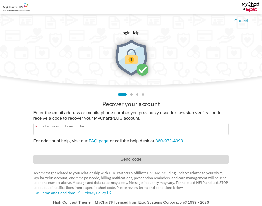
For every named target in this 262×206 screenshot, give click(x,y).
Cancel (241, 20)
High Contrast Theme (72, 202)
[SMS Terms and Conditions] (57, 192)
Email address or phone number (61, 126)
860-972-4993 (169, 140)
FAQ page (98, 140)
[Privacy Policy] (98, 192)
